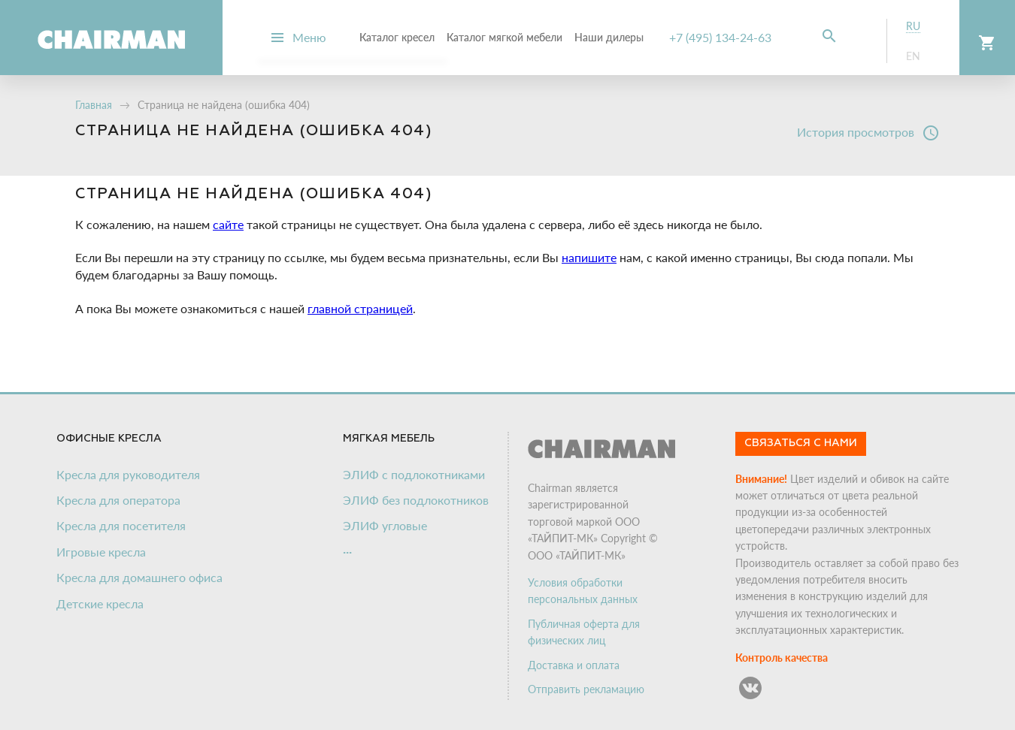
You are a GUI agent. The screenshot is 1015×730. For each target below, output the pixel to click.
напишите (589, 257)
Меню (309, 37)
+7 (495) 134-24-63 (720, 37)
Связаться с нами (800, 443)
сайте (228, 224)
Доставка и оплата (574, 665)
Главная (93, 104)
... (347, 548)
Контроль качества (781, 657)
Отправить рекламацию (586, 689)
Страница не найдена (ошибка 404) (224, 104)
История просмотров (868, 133)
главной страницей (360, 308)
